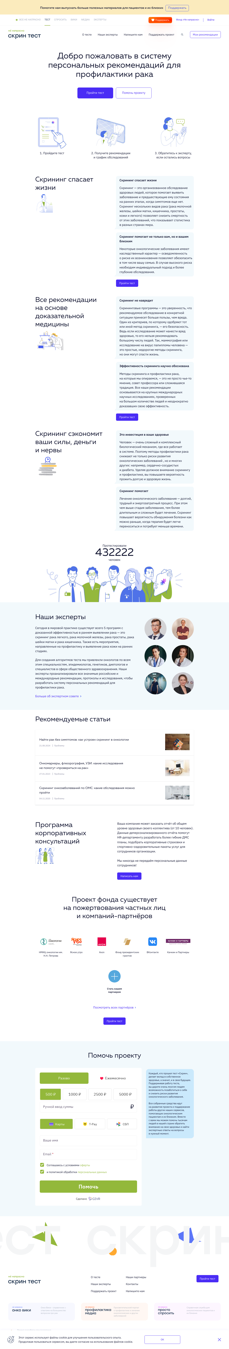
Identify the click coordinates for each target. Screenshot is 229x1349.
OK (162, 1339)
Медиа (85, 19)
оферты (85, 1165)
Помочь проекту (133, 93)
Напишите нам (133, 34)
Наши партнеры (136, 1277)
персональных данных (92, 1172)
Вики (74, 19)
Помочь (88, 1186)
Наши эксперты (108, 34)
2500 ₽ (100, 1094)
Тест (47, 19)
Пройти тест (95, 93)
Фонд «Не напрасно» (187, 19)
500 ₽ (50, 1094)
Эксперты (100, 19)
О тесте (87, 34)
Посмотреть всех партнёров (114, 1007)
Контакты (132, 1284)
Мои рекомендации (205, 34)
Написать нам (129, 876)
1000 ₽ (74, 1094)
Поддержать (160, 20)
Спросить (60, 19)
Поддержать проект (161, 34)
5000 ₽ (125, 1094)
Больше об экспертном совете (57, 696)
